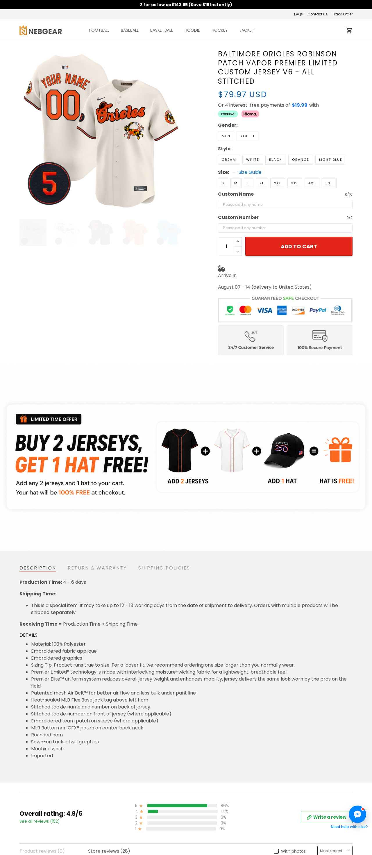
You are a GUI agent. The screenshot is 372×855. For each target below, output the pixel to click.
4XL (312, 183)
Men (226, 136)
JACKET (246, 30)
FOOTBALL (99, 30)
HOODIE (192, 30)
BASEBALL (130, 30)
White (252, 159)
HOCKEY (220, 30)
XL (262, 183)
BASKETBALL (161, 30)
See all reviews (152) (39, 821)
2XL (277, 183)
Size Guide (250, 172)
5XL (329, 183)
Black (275, 159)
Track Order (342, 14)
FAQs (298, 14)
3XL (294, 183)
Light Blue (330, 159)
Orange (300, 159)
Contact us (317, 14)
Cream (229, 159)
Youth (247, 136)
